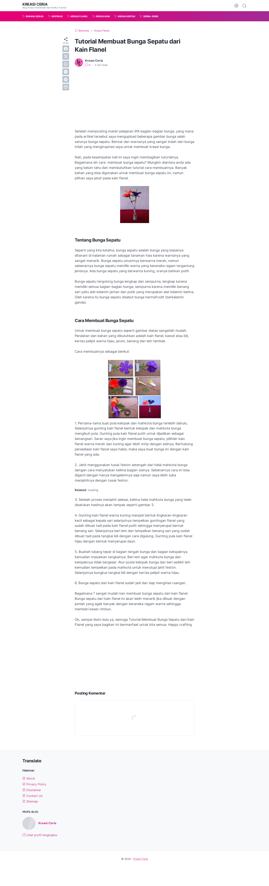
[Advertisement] (134, 98)
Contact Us (32, 796)
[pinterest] (65, 79)
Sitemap (30, 801)
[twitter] (65, 56)
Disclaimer (31, 790)
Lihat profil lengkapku (39, 835)
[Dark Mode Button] (236, 5)
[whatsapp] (65, 64)
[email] (65, 87)
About (28, 778)
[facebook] (65, 48)
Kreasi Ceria (34, 4)
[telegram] (65, 71)
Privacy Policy (34, 784)
